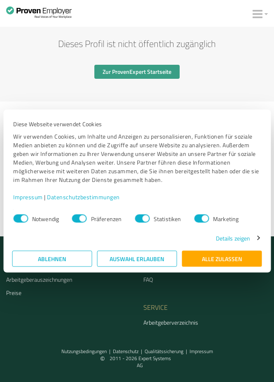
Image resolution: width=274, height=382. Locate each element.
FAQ (148, 279)
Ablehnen (52, 258)
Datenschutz (125, 351)
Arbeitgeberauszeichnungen (39, 279)
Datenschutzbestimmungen (83, 196)
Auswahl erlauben (137, 258)
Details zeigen (233, 238)
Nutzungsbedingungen (84, 351)
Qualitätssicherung (164, 351)
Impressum (28, 196)
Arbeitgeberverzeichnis (170, 322)
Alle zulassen (222, 258)
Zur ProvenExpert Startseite (137, 71)
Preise (13, 293)
